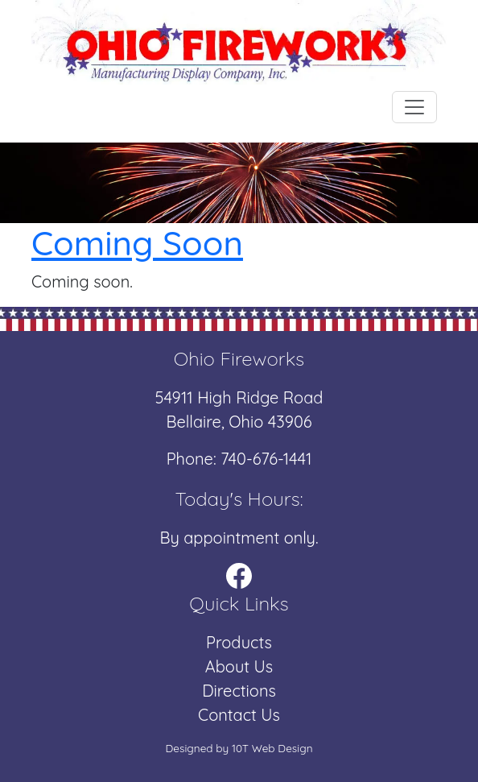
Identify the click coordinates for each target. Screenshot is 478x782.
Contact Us (239, 715)
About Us (239, 666)
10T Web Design (272, 748)
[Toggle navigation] (414, 107)
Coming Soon (137, 242)
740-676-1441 (265, 459)
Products (239, 642)
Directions (239, 691)
